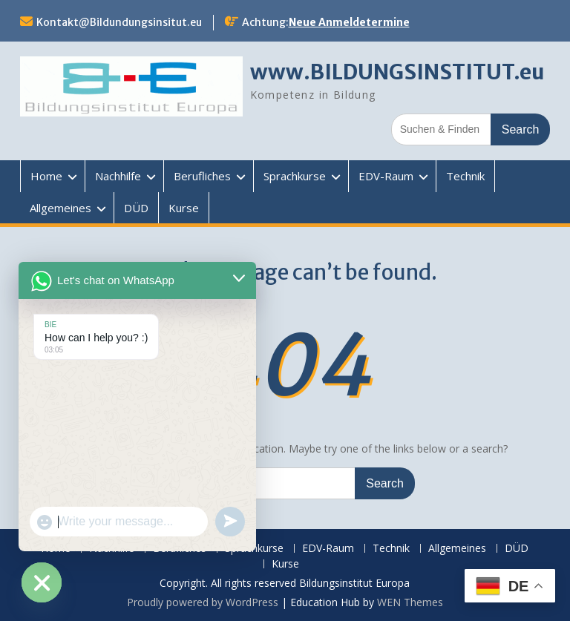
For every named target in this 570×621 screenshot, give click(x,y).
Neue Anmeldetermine (349, 22)
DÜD (136, 207)
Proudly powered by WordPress (202, 602)
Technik (465, 175)
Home (46, 175)
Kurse (183, 207)
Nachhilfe (118, 175)
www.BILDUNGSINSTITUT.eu (397, 72)
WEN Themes (410, 602)
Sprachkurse (294, 175)
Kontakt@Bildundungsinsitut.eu (119, 22)
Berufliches (202, 175)
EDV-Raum (385, 175)
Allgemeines (60, 207)
